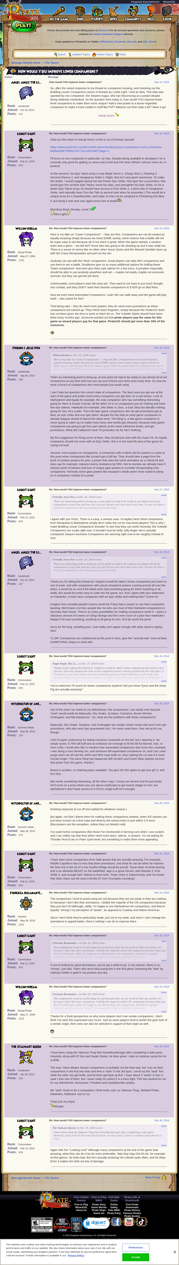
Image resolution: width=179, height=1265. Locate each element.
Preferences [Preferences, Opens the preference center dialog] (136, 1249)
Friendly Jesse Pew (26, 348)
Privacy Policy (89, 1239)
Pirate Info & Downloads (132, 1199)
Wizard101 (169, 1)
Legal (100, 1239)
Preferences (110, 1239)
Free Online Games (81, 1199)
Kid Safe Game (114, 1199)
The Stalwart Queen (26, 1047)
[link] (96, 1224)
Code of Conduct (59, 1239)
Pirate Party (114, 1213)
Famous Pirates (132, 1213)
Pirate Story (99, 1204)
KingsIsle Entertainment (145, 1)
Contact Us (45, 1239)
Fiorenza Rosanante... (26, 893)
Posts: (12, 113)
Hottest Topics (104, 54)
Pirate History (132, 1210)
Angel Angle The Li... (26, 82)
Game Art (98, 1213)
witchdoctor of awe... (26, 704)
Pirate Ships (99, 1210)
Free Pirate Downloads (132, 1206)
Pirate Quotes (132, 1216)
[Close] (175, 1254)
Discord (103, 30)
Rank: (12, 105)
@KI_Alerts (149, 41)
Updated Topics (81, 54)
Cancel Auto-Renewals (128, 1239)
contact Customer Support (108, 34)
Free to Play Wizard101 (81, 1206)
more (163, 353)
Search (61, 54)
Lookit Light (26, 134)
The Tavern (52, 62)
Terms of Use (75, 1239)
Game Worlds (99, 1207)
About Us (81, 1210)
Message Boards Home (26, 62)
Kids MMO (114, 1210)
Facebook (120, 41)
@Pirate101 (106, 41)
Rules (122, 54)
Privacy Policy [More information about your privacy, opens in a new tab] (76, 1257)
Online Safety (114, 1206)
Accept (136, 1259)
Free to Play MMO (99, 1199)
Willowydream (26, 228)
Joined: (13, 109)
